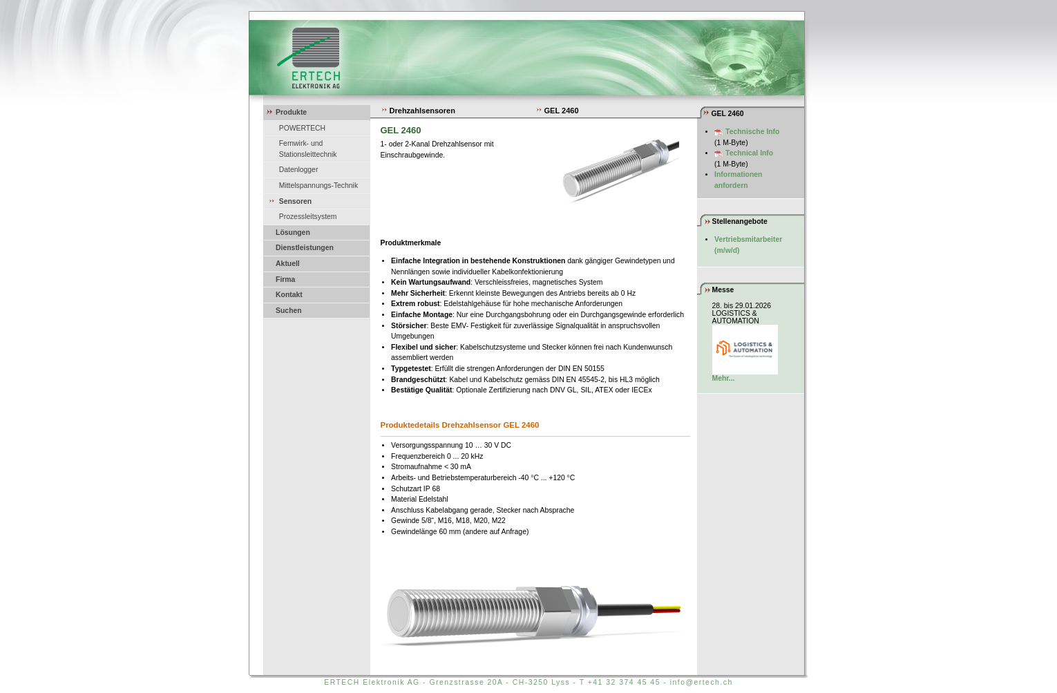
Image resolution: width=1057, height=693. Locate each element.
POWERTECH (302, 128)
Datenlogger (298, 169)
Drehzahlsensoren (418, 110)
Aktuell (288, 263)
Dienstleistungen (305, 247)
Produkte (291, 112)
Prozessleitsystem (308, 216)
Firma (285, 279)
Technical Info (749, 153)
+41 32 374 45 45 (624, 682)
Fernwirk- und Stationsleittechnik (308, 149)
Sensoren (295, 201)
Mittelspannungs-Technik (318, 185)
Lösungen (293, 232)
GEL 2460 (557, 110)
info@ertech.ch (701, 682)
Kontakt (289, 294)
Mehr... (723, 378)
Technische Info (752, 131)
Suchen (289, 310)
